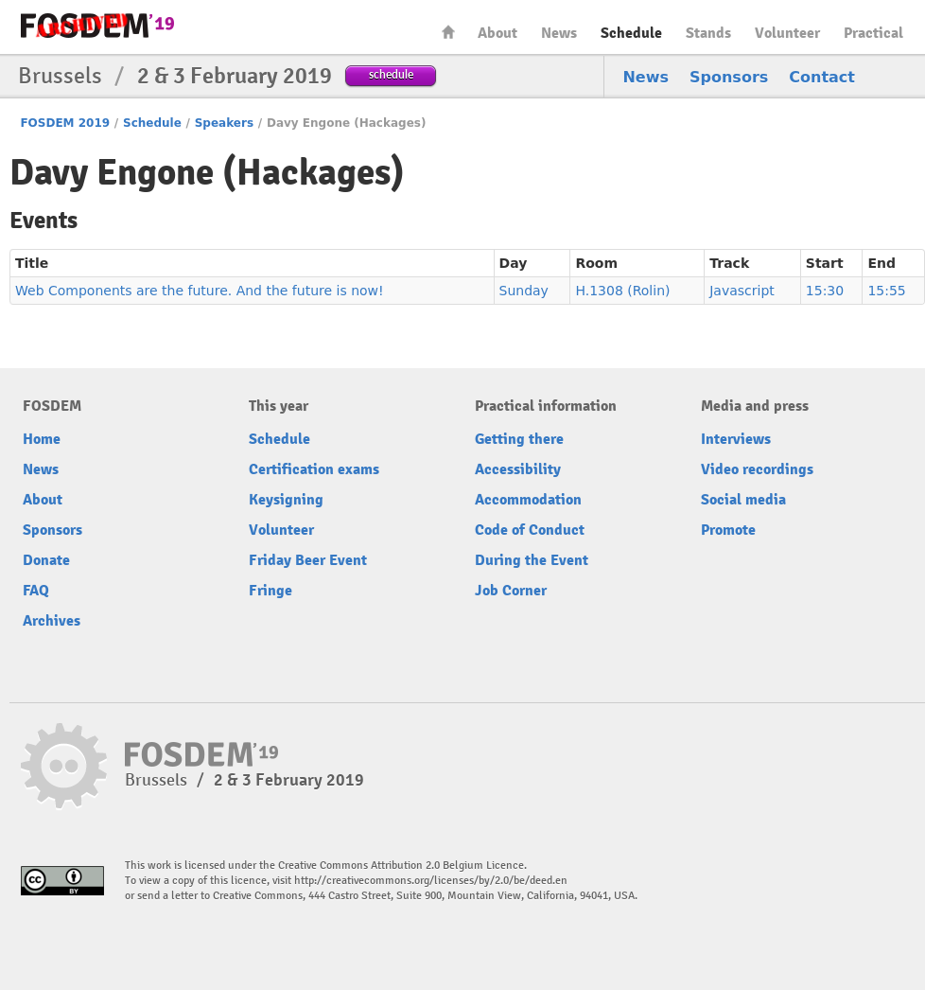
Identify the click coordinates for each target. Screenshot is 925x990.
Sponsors (728, 77)
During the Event (531, 560)
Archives (51, 620)
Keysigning (286, 499)
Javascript (742, 290)
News (559, 33)
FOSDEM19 (97, 25)
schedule (391, 74)
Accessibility (518, 469)
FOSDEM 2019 (65, 123)
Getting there (519, 439)
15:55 (886, 290)
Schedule (631, 33)
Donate (46, 560)
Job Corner (511, 590)
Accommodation (528, 499)
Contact (822, 77)
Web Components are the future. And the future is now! (199, 290)
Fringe (270, 590)
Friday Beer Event (308, 560)
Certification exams (314, 469)
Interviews (736, 439)
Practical (873, 33)
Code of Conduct (530, 530)
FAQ (36, 590)
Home (448, 32)
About (497, 33)
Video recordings (757, 469)
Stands (708, 33)
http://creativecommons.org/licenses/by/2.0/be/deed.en (430, 881)
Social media (743, 499)
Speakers (224, 123)
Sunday (524, 290)
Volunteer (787, 33)
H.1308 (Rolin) (622, 290)
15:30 (825, 290)
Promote (728, 530)
